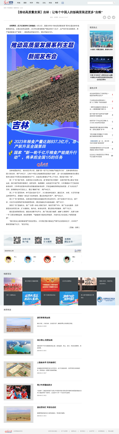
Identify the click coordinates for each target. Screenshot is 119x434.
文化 (44, 3)
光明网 (56, 17)
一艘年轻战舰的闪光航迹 (98, 107)
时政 (18, 3)
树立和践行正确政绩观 (31, 281)
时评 (31, 3)
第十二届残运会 (11, 295)
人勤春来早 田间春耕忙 (40, 362)
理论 (37, 3)
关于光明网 (64, 431)
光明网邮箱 (101, 431)
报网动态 (73, 431)
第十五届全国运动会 (49, 295)
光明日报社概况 (52, 431)
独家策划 (16, 8)
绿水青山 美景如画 (38, 340)
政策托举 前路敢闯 (96, 116)
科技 (50, 3)
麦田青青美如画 (37, 318)
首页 (5, 8)
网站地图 (110, 431)
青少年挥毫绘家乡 (38, 385)
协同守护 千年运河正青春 (98, 120)
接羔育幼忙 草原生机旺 (40, 407)
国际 (25, 3)
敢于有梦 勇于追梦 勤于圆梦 (99, 114)
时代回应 (99, 156)
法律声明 (91, 431)
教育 (56, 3)
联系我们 (82, 431)
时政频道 (10, 8)
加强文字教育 (99, 150)
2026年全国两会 (66, 281)
